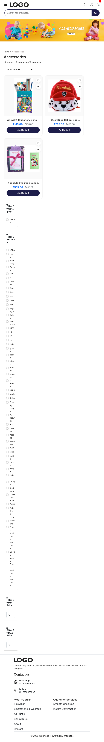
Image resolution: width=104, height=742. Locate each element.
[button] (6, 5)
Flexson (12, 268)
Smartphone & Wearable (27, 708)
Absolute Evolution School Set (23, 183)
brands (12, 369)
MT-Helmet (12, 383)
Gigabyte (12, 310)
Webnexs (69, 735)
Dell (11, 273)
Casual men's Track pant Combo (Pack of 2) (12, 569)
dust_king (12, 489)
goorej (12, 350)
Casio (12, 464)
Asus (12, 292)
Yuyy (12, 447)
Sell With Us (21, 718)
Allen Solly (12, 262)
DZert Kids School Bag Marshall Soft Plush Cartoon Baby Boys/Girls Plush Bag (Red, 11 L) (64, 120)
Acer (12, 288)
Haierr (12, 477)
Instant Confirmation (64, 708)
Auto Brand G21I (12, 512)
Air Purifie (19, 713)
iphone (12, 363)
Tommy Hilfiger (12, 407)
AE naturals (12, 417)
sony (12, 328)
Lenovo (12, 283)
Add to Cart (23, 130)
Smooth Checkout (63, 703)
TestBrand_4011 (12, 497)
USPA (12, 250)
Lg (11, 340)
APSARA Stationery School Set (23, 120)
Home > (8, 51)
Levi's (12, 256)
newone (12, 375)
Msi (11, 296)
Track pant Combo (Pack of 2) (12, 538)
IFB (11, 332)
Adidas (12, 436)
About (17, 724)
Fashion (12, 221)
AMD (12, 304)
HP (11, 277)
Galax (12, 316)
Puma (12, 504)
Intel (12, 300)
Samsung (12, 522)
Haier (12, 344)
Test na (12, 430)
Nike (12, 451)
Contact (18, 729)
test (11, 424)
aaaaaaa (12, 443)
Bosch (12, 356)
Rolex (12, 398)
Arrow (12, 470)
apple (12, 394)
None (12, 390)
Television (19, 703)
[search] (95, 13)
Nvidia (12, 457)
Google (12, 483)
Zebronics (12, 323)
